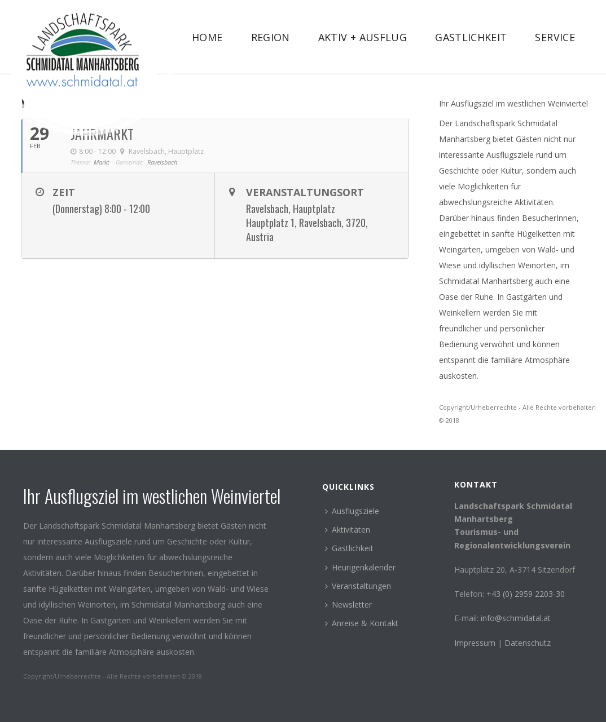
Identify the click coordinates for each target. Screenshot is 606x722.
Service (555, 37)
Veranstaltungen (358, 586)
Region (270, 37)
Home (207, 37)
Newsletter (348, 604)
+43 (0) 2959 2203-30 (525, 593)
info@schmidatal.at (516, 618)
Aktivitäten (347, 529)
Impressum (476, 642)
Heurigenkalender (360, 567)
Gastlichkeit (471, 37)
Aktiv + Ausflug (362, 37)
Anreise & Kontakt (361, 623)
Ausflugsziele (352, 511)
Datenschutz (527, 642)
